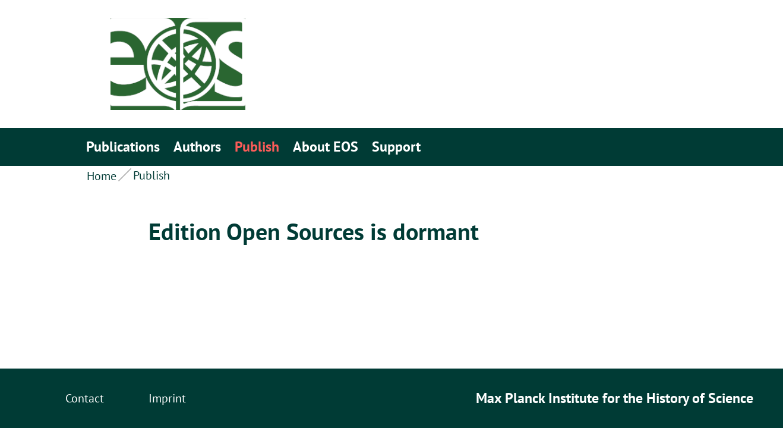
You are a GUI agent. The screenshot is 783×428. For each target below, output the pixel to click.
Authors (197, 146)
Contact (84, 398)
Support (396, 146)
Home (101, 176)
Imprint (167, 398)
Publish (257, 146)
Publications (123, 146)
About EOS (325, 146)
